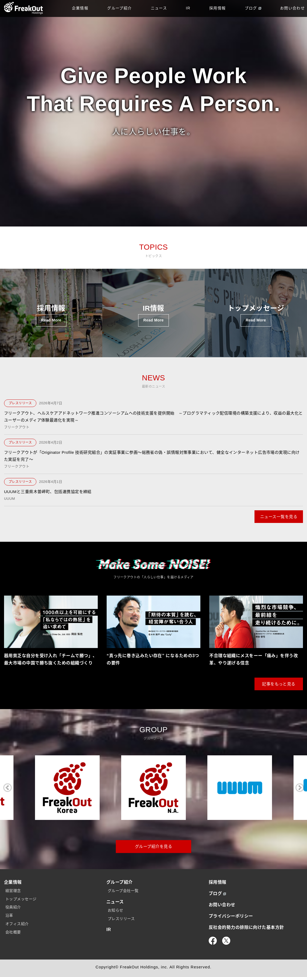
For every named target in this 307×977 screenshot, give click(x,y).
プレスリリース (20, 403)
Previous (7, 787)
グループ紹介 (119, 8)
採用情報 (217, 8)
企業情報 (80, 8)
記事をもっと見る (278, 684)
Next (299, 787)
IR (188, 8)
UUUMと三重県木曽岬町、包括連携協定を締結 (48, 491)
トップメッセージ (256, 315)
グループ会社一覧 (123, 890)
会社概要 (13, 932)
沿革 (9, 915)
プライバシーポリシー (231, 916)
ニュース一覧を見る (278, 516)
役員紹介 (13, 907)
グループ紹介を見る (153, 846)
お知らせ (115, 910)
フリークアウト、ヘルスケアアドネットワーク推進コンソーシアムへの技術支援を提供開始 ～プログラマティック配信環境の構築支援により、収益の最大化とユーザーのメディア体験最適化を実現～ (153, 416)
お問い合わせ (222, 904)
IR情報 (153, 315)
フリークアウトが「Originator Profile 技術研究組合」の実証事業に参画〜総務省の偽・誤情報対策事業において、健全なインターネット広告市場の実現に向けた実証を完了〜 (152, 456)
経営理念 (13, 890)
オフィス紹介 (17, 924)
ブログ (253, 8)
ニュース (159, 8)
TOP (23, 8)
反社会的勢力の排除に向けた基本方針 (246, 927)
